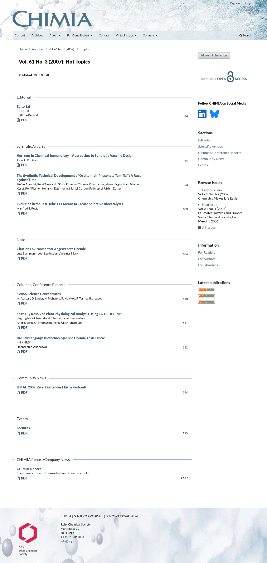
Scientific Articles (210, 146)
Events (203, 165)
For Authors (206, 259)
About (53, 35)
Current (20, 35)
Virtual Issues (125, 35)
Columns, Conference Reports (219, 153)
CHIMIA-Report (83, 471)
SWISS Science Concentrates (39, 294)
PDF (24, 120)
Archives (37, 35)
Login (248, 3)
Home (23, 49)
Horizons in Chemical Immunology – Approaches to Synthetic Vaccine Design (75, 155)
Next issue (209, 204)
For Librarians (208, 265)
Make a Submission (214, 55)
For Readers (206, 252)
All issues (208, 227)
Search (245, 35)
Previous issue (212, 190)
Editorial (83, 108)
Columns (149, 35)
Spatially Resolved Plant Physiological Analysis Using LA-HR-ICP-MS (83, 316)
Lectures (23, 428)
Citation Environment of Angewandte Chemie (51, 249)
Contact (104, 35)
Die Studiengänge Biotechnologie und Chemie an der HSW (83, 340)
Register (235, 3)
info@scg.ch (68, 541)
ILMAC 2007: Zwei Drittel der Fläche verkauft (51, 387)
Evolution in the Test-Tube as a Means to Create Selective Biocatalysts (70, 204)
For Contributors (78, 35)
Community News (211, 159)
